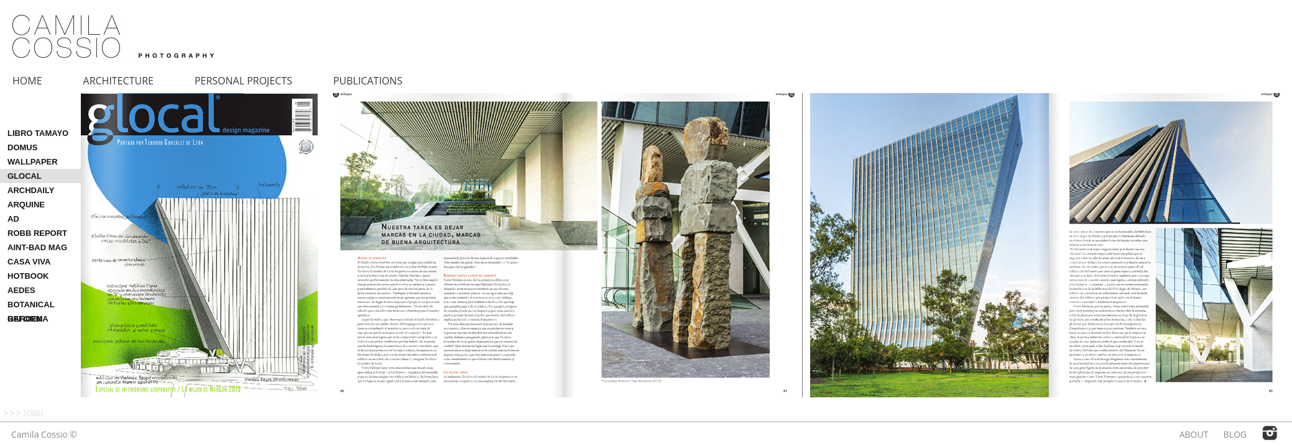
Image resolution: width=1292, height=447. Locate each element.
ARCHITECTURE (118, 81)
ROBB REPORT (37, 233)
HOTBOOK (27, 276)
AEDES (21, 290)
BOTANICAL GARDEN (30, 306)
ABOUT (1194, 434)
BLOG (1235, 434)
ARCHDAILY (30, 190)
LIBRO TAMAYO (37, 133)
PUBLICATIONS (367, 81)
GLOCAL (24, 176)
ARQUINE (26, 204)
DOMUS (22, 147)
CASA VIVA (28, 261)
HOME (27, 81)
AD (13, 219)
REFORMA (27, 318)
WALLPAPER (32, 161)
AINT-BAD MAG (37, 247)
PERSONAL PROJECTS (243, 81)
